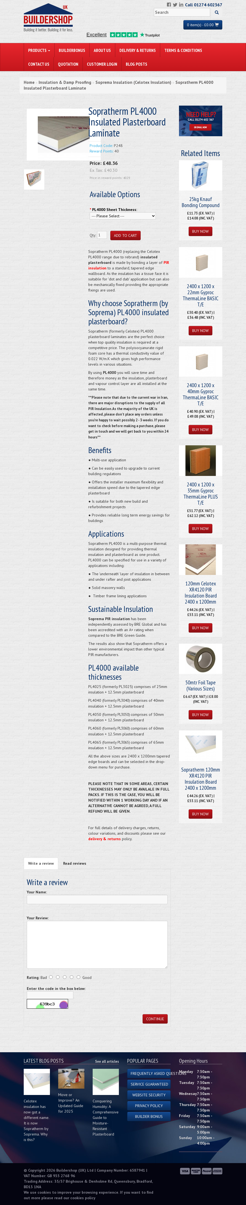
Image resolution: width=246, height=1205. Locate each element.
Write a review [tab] (41, 863)
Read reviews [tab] (74, 863)
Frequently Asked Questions (151, 1073)
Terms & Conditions (183, 50)
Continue (155, 1018)
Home (29, 82)
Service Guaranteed (149, 1084)
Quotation (68, 64)
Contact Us (38, 64)
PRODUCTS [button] (39, 50)
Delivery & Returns (137, 50)
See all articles (107, 1061)
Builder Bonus (149, 1116)
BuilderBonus (72, 50)
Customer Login (102, 64)
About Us (102, 50)
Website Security (148, 1094)
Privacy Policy (149, 1105)
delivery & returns (104, 838)
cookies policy (82, 1197)
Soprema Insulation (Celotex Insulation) (133, 82)
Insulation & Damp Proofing (65, 82)
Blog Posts (136, 64)
